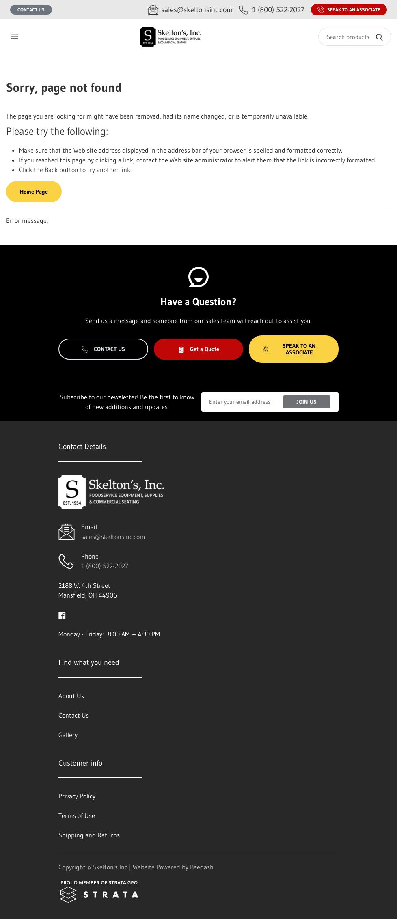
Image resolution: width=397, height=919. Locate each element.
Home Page (34, 191)
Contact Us (31, 9)
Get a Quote (198, 349)
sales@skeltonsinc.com (113, 537)
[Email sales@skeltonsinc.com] (190, 9)
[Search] (354, 37)
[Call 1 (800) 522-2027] (271, 9)
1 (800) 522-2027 (104, 566)
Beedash (202, 867)
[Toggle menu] (14, 36)
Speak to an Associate (348, 9)
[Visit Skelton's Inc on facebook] (62, 615)
